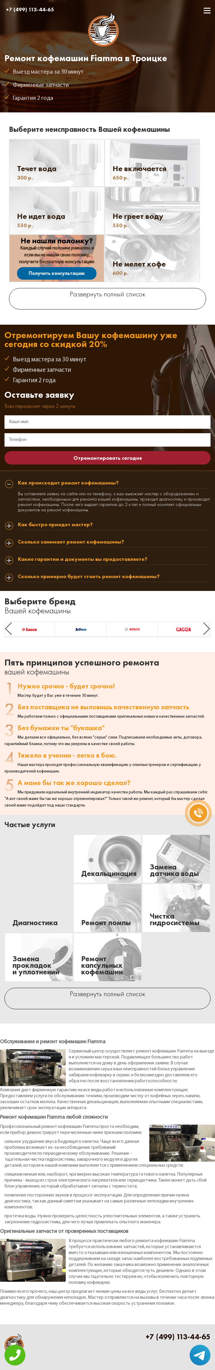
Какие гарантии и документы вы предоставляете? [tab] (82, 559)
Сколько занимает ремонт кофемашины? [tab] (71, 542)
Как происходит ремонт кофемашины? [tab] (68, 483)
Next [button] (206, 628)
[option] (30, 629)
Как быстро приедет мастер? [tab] (55, 525)
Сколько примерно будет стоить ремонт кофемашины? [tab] (88, 577)
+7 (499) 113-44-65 (30, 9)
